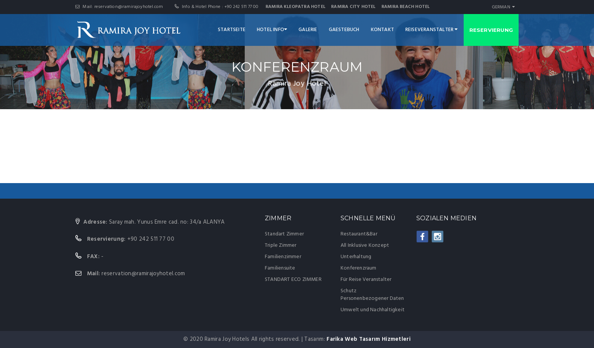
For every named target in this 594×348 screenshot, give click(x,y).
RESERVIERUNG (491, 30)
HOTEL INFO (272, 30)
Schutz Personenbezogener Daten (372, 295)
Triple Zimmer (281, 245)
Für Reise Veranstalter (366, 279)
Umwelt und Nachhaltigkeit (373, 310)
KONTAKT (382, 30)
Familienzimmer (283, 256)
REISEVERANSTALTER (431, 30)
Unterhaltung (356, 256)
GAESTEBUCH (344, 30)
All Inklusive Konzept (365, 245)
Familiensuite (280, 268)
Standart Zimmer (284, 234)
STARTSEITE (231, 30)
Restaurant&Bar (359, 234)
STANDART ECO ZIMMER (293, 279)
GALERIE (308, 30)
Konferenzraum (359, 268)
